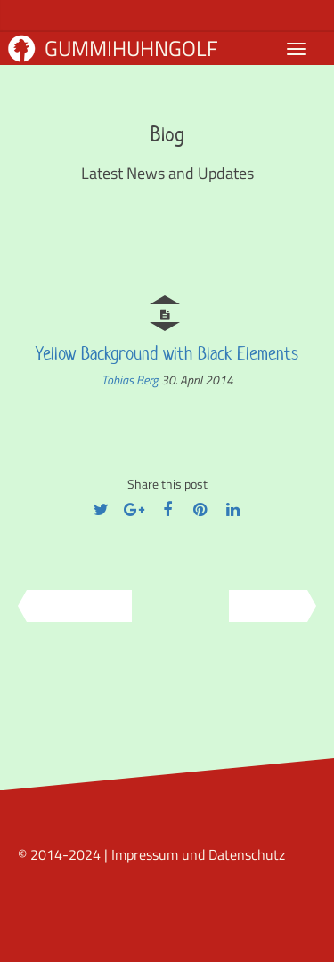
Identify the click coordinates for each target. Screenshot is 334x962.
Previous (73, 606)
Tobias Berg (131, 379)
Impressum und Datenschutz (198, 854)
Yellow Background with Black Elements (167, 353)
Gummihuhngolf (113, 48)
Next (274, 606)
